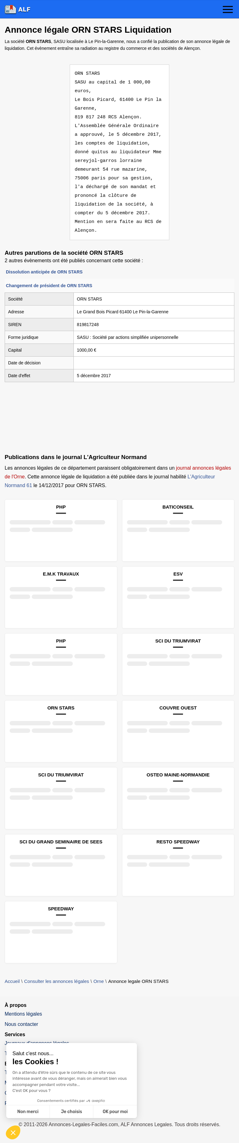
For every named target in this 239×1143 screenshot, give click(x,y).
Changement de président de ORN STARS (49, 285)
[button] (228, 10)
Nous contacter (21, 1024)
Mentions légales (23, 1014)
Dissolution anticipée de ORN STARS (44, 271)
